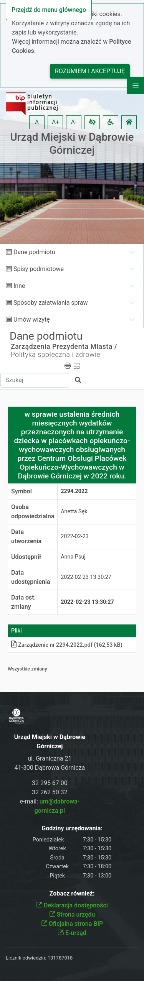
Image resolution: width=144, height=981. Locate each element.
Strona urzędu (72, 914)
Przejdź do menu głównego (49, 9)
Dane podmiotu (34, 252)
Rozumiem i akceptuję (90, 71)
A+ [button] (56, 122)
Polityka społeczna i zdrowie (55, 354)
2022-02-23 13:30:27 (86, 577)
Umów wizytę (31, 319)
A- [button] (74, 122)
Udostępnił (26, 556)
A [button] (37, 122)
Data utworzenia (26, 536)
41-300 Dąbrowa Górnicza (49, 767)
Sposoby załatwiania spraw (50, 302)
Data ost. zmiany (23, 602)
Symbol (21, 491)
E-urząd (72, 933)
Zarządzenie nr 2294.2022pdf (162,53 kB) (66, 645)
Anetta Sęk (74, 511)
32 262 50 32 (50, 792)
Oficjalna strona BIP (72, 923)
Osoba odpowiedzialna (32, 511)
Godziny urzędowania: (71, 828)
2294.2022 (74, 491)
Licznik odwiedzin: (26, 958)
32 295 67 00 (50, 783)
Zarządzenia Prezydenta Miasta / (64, 346)
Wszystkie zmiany (27, 669)
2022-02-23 (75, 536)
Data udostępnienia (30, 577)
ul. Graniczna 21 (49, 758)
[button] (92, 122)
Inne (19, 285)
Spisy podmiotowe (38, 269)
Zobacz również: (72, 893)
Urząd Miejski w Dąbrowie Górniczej (72, 143)
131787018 (60, 958)
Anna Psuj (73, 557)
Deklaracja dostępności (72, 905)
